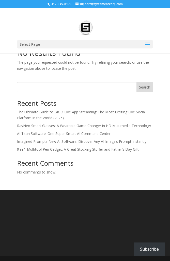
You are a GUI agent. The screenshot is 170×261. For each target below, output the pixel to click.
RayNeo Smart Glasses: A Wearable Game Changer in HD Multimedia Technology (84, 125)
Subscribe (149, 249)
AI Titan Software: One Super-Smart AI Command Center (64, 133)
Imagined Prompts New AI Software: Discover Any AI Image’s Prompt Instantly (81, 141)
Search (144, 87)
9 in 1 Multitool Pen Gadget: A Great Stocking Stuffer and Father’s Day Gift (78, 149)
